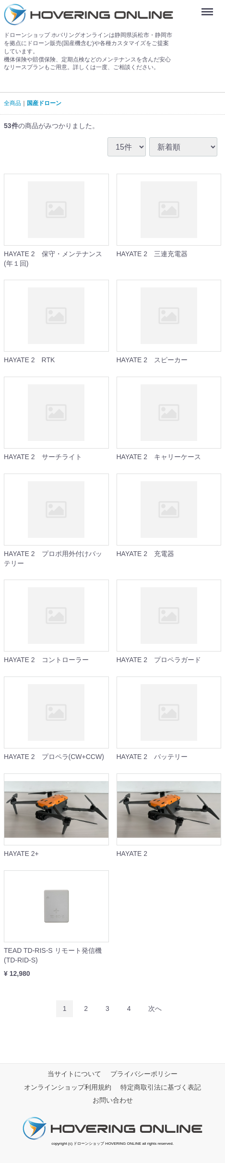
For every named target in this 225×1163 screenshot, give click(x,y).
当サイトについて (74, 1074)
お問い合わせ (113, 1100)
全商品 (12, 103)
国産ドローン (44, 103)
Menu (209, 8)
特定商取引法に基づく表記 (160, 1087)
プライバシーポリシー (144, 1074)
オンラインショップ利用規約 (67, 1087)
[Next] (155, 1008)
